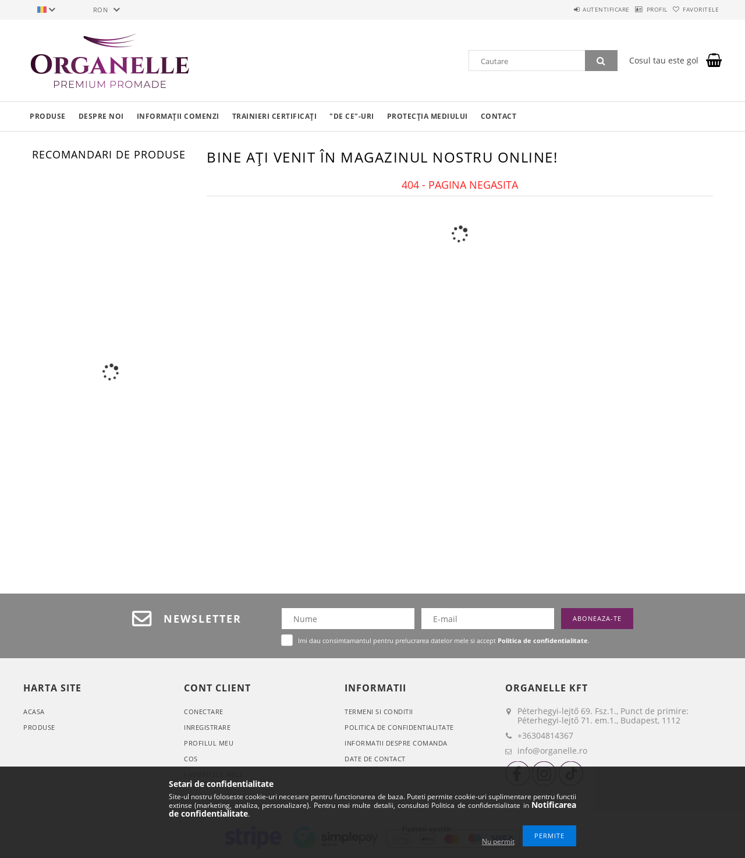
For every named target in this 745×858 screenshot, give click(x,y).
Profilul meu (208, 743)
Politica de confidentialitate (399, 727)
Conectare (204, 711)
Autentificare (576, 9)
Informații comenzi (178, 116)
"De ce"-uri (351, 116)
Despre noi (101, 116)
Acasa (34, 711)
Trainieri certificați (274, 116)
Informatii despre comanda (396, 743)
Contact (499, 116)
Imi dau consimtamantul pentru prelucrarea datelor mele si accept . (444, 640)
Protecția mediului (427, 116)
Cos (191, 758)
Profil (639, 9)
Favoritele (695, 9)
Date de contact (375, 758)
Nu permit (498, 841)
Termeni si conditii (379, 711)
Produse (48, 116)
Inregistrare (207, 727)
